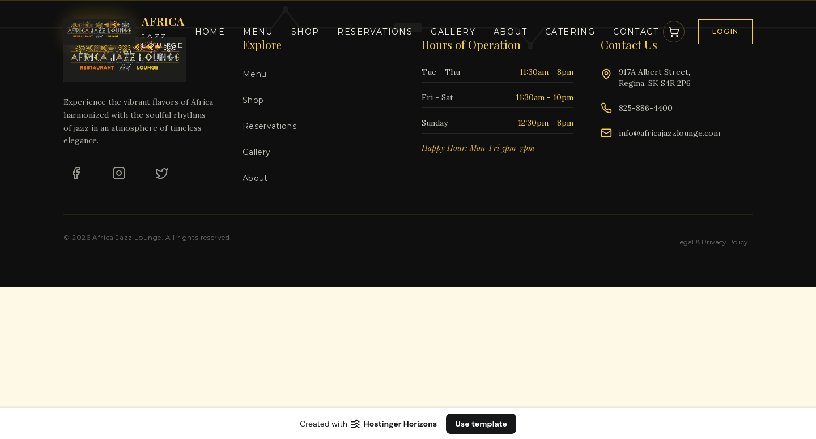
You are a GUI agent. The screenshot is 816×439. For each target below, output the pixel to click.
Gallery (453, 32)
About (510, 32)
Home (210, 32)
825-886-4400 (646, 108)
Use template (481, 424)
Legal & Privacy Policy (712, 242)
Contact (635, 32)
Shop (305, 32)
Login (725, 31)
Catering (570, 32)
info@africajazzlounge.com (669, 133)
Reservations (375, 32)
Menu (258, 32)
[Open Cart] (673, 31)
